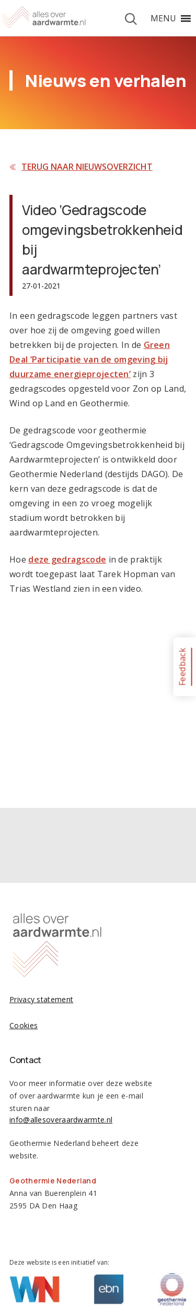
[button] (163, 18)
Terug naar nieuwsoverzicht (87, 166)
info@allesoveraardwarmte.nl (60, 1120)
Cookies (23, 1025)
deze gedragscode (67, 559)
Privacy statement (41, 999)
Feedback (182, 666)
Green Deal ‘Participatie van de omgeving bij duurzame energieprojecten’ (89, 359)
